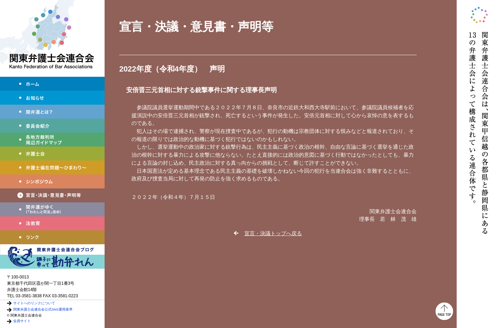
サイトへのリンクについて (34, 303)
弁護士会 (52, 154)
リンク (52, 237)
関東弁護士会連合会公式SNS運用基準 (43, 309)
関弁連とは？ (52, 112)
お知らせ (52, 98)
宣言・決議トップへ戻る (273, 233)
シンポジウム (52, 181)
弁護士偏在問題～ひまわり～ (52, 167)
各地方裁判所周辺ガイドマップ (52, 140)
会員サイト (22, 321)
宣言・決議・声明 (52, 195)
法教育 (52, 223)
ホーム (52, 84)
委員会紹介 (52, 126)
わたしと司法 (52, 209)
